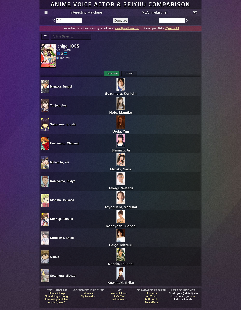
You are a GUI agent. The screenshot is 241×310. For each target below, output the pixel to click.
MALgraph (151, 299)
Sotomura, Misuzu (62, 275)
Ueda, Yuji (120, 129)
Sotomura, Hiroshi (63, 124)
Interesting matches (57, 299)
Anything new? (57, 302)
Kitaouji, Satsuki (61, 219)
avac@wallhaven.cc (127, 28)
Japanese (112, 73)
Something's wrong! (56, 296)
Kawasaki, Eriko (120, 281)
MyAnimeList (88, 296)
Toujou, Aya (58, 105)
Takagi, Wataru (120, 186)
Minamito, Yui (59, 162)
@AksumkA (172, 28)
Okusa (54, 256)
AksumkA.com (119, 293)
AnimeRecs (151, 302)
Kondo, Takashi (120, 262)
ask (193, 296)
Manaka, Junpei (61, 86)
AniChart (151, 296)
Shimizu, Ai (120, 148)
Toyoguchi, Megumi (120, 205)
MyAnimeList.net (154, 12)
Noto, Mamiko (120, 110)
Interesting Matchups (86, 12)
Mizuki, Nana (120, 167)
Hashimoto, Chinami (64, 143)
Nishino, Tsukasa (62, 200)
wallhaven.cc (119, 299)
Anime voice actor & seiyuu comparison (120, 4)
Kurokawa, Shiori (62, 238)
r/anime (88, 293)
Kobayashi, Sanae (121, 224)
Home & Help (57, 293)
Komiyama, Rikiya (62, 181)
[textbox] (69, 20)
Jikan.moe (151, 293)
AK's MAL (120, 296)
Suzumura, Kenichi (120, 91)
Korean (129, 73)
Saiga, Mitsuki (120, 243)
